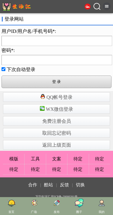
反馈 (64, 184)
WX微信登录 (56, 109)
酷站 (48, 184)
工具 (35, 158)
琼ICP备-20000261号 (64, 196)
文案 (56, 158)
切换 (80, 184)
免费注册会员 (56, 121)
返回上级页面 (56, 145)
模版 (13, 158)
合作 (32, 184)
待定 (77, 158)
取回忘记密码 (56, 133)
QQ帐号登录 (56, 97)
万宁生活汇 (42, 196)
